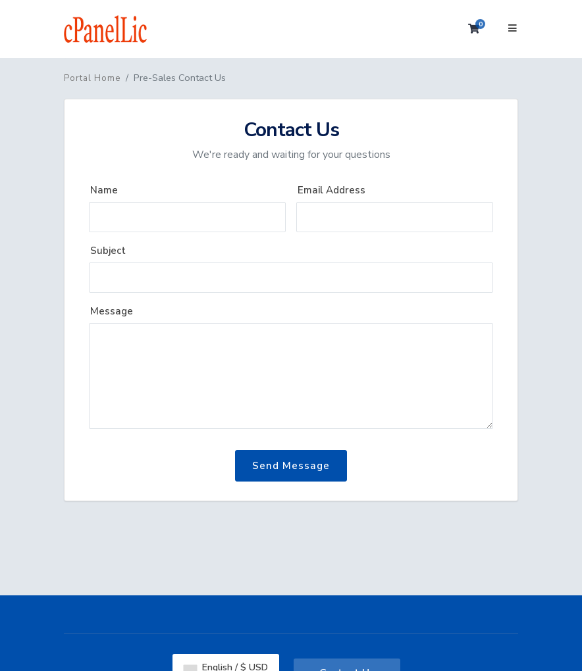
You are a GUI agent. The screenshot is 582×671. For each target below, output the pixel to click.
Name (104, 190)
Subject (108, 250)
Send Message (291, 465)
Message (111, 311)
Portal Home (92, 78)
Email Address (331, 190)
